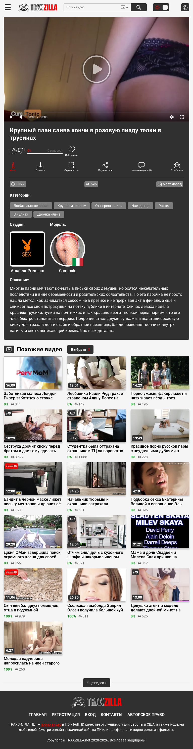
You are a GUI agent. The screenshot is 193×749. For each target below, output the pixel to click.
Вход (90, 714)
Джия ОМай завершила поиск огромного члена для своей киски (32, 554)
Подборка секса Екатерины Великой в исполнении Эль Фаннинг (157, 501)
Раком (164, 206)
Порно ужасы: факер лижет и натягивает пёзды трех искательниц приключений (159, 395)
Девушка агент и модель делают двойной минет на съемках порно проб (156, 607)
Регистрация (66, 714)
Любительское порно (31, 206)
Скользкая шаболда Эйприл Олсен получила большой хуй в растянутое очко (95, 607)
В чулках (21, 214)
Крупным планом (72, 206)
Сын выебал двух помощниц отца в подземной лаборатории (31, 607)
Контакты (111, 714)
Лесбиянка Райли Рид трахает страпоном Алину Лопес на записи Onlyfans (96, 395)
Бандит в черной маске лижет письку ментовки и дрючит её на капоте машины (32, 501)
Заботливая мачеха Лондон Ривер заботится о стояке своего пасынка (30, 395)
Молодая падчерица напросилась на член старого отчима (32, 660)
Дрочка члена (49, 214)
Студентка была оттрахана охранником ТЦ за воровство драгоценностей (95, 448)
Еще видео (97, 683)
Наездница (140, 206)
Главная (38, 714)
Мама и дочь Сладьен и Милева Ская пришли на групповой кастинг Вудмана (157, 554)
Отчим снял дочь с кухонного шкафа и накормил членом (95, 554)
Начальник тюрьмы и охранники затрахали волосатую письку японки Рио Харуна (96, 501)
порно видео (51, 724)
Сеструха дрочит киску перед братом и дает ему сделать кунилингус (32, 448)
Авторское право (146, 714)
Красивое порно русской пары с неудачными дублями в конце (159, 448)
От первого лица (108, 206)
